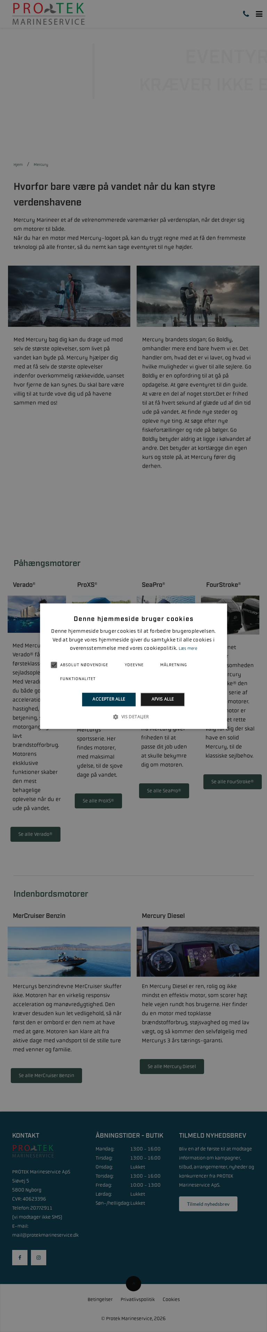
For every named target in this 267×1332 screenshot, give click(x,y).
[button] (133, 716)
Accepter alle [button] (108, 699)
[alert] (133, 666)
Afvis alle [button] (163, 699)
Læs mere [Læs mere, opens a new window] (188, 649)
